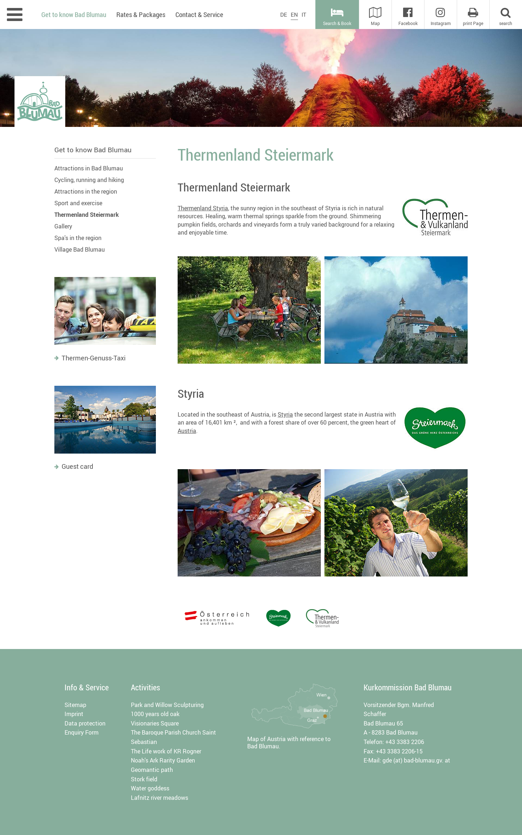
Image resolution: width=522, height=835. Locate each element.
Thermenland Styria (203, 208)
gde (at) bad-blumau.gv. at (416, 760)
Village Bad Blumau (79, 249)
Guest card (77, 466)
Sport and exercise (78, 203)
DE (283, 14)
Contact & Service (199, 14)
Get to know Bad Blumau (93, 149)
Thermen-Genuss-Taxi (94, 358)
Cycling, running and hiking (89, 180)
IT (304, 14)
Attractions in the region (85, 191)
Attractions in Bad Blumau (88, 168)
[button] (505, 14)
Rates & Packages (140, 14)
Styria (285, 414)
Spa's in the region (78, 238)
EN (294, 14)
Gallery (63, 226)
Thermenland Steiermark (86, 215)
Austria (187, 431)
